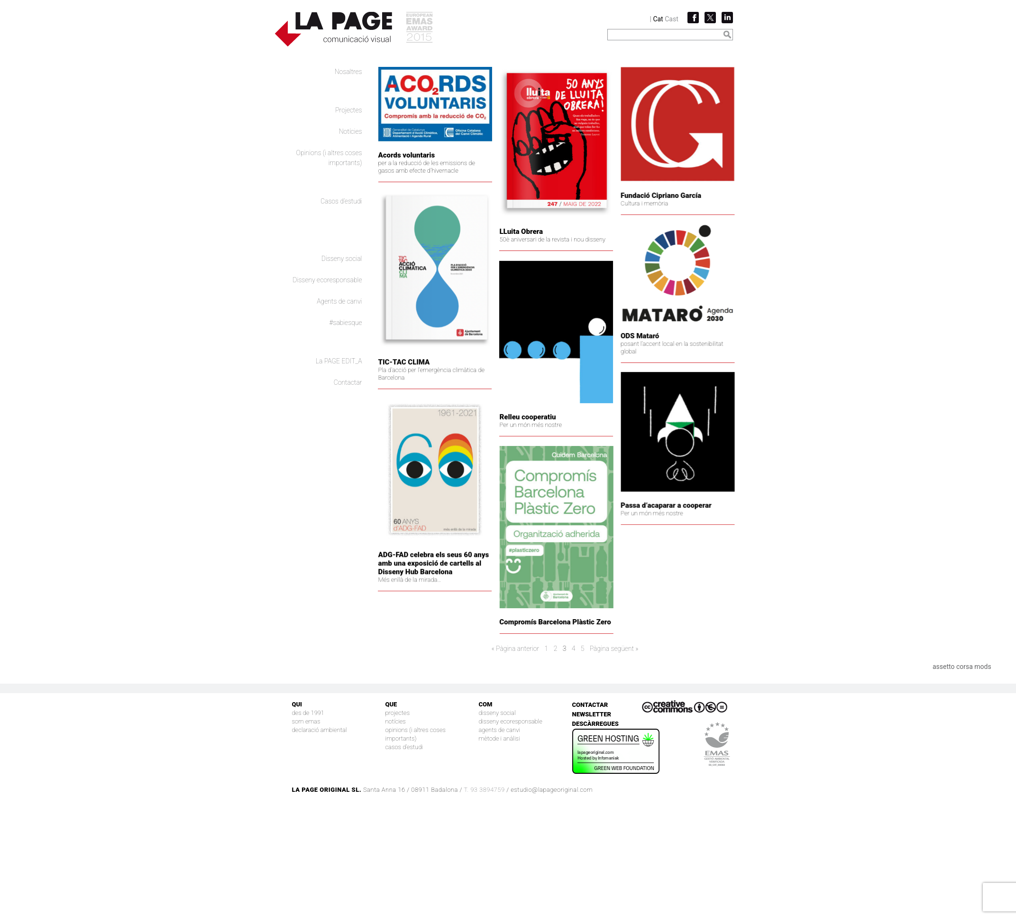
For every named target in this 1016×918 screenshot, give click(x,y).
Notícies (350, 131)
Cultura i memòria (614, 217)
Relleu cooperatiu (526, 432)
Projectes (348, 110)
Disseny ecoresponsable (327, 280)
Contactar (348, 382)
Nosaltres (348, 71)
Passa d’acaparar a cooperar (635, 514)
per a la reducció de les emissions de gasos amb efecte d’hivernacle (427, 166)
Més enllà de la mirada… (419, 597)
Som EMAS (306, 721)
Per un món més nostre (529, 440)
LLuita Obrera (519, 231)
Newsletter (592, 714)
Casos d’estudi (341, 201)
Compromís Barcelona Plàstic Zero (539, 639)
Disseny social (341, 258)
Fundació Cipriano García (630, 209)
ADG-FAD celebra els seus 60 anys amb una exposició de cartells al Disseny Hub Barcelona (443, 580)
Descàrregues (595, 723)
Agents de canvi (339, 301)
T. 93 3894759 (484, 789)
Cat (658, 19)
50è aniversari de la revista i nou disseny (551, 239)
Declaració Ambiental (319, 729)
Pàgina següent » (614, 648)
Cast (671, 19)
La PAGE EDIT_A (339, 361)
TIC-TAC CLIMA (414, 366)
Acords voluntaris (406, 155)
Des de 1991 (308, 712)
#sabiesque (346, 322)
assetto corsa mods (962, 666)
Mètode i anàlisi (499, 738)
